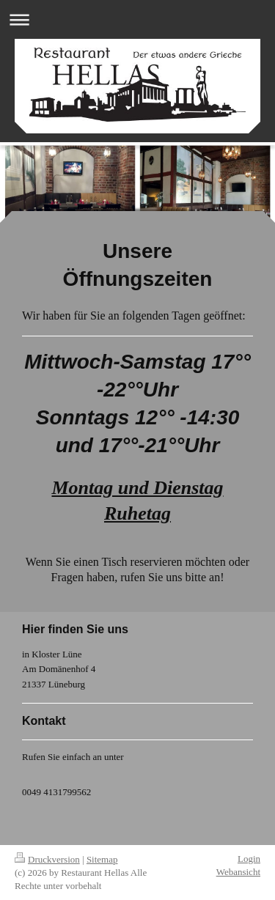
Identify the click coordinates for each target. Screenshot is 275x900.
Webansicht (238, 871)
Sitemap (102, 859)
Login (249, 858)
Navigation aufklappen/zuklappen (137, 19)
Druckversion (47, 859)
